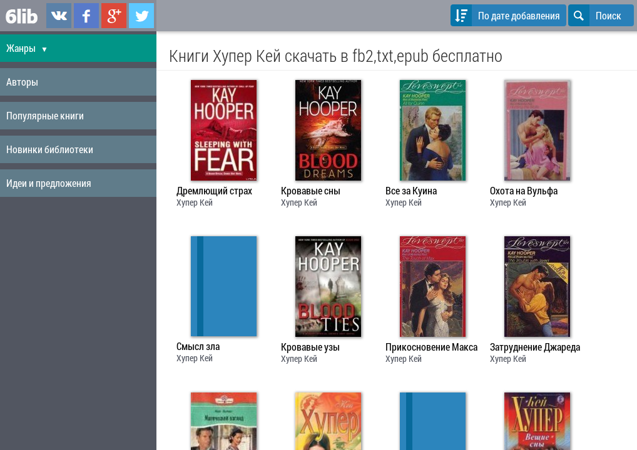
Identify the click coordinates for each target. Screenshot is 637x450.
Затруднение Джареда (535, 347)
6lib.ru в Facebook (86, 15)
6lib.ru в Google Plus (113, 15)
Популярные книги (45, 115)
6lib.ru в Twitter (141, 15)
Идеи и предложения (48, 182)
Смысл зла (198, 346)
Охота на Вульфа (524, 190)
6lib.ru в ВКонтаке (58, 15)
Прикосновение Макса (431, 347)
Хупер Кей (194, 202)
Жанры (27, 47)
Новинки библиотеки (49, 149)
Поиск (594, 15)
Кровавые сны (310, 190)
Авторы (22, 81)
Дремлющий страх (214, 190)
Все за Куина (411, 190)
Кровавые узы (310, 347)
